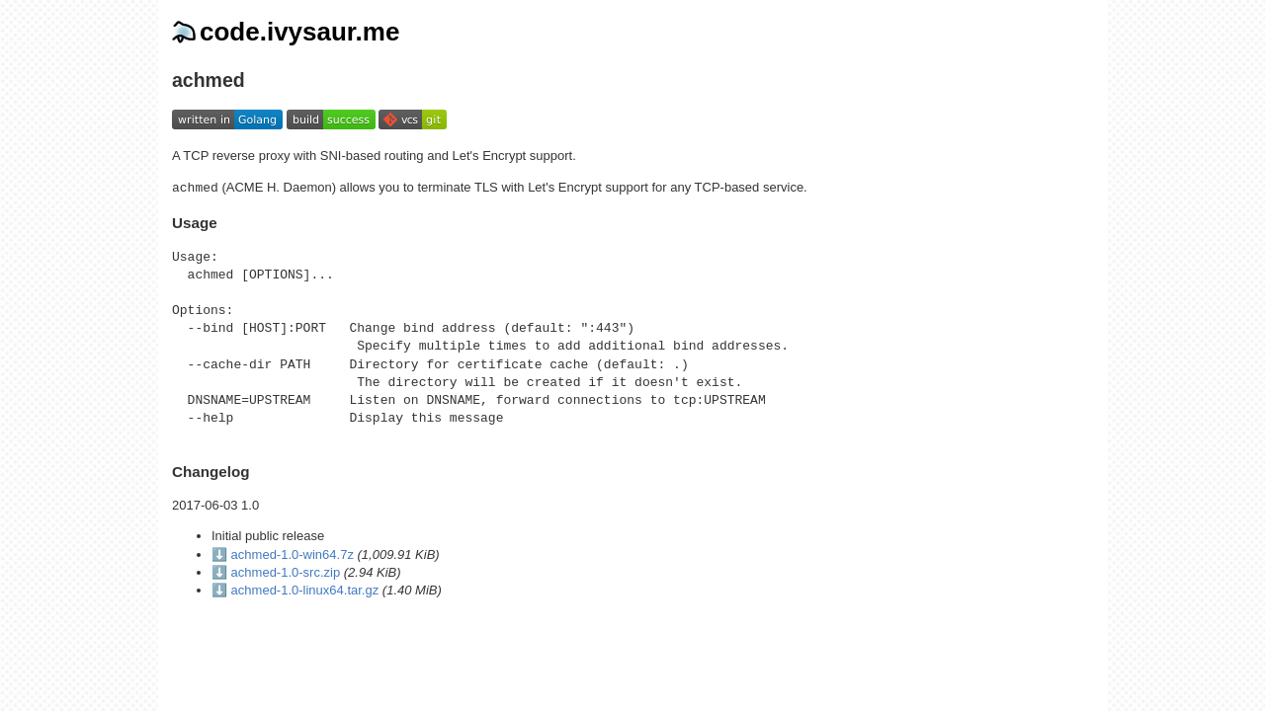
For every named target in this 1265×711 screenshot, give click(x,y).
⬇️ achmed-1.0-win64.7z (282, 554)
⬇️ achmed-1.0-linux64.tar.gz (295, 590)
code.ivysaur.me (285, 31)
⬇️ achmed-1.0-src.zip (275, 572)
